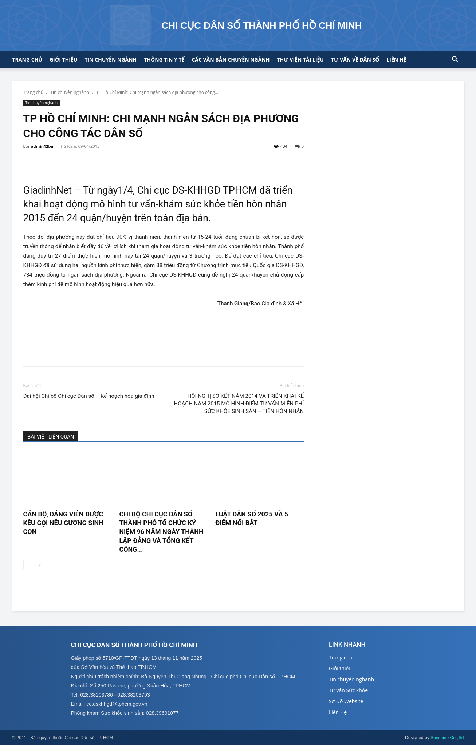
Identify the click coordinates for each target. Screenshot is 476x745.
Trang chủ (27, 59)
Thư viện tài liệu (300, 59)
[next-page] (39, 564)
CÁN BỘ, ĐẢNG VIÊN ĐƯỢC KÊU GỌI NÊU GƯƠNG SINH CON (63, 523)
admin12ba (42, 146)
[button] (455, 60)
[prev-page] (27, 564)
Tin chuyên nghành (69, 92)
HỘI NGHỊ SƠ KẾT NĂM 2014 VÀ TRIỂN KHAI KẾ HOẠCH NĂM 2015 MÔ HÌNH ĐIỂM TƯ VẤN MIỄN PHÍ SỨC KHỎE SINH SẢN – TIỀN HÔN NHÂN (239, 404)
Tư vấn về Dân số (355, 59)
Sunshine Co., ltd (447, 738)
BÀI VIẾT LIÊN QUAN (51, 437)
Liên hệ (396, 59)
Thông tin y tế (164, 59)
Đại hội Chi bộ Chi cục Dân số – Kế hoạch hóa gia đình (88, 396)
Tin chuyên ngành (110, 59)
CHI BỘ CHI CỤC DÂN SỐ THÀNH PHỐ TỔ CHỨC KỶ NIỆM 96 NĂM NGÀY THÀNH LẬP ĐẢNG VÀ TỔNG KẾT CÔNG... (161, 531)
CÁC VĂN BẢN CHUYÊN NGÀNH (231, 59)
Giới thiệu (63, 59)
